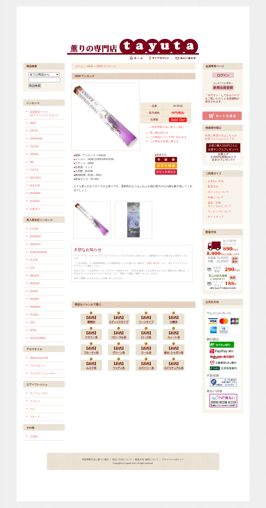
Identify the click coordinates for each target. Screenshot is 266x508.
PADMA (34, 299)
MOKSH (34, 283)
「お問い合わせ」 (153, 263)
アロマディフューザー (43, 373)
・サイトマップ (214, 216)
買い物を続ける (159, 132)
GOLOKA (35, 177)
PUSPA (34, 314)
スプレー (35, 401)
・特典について (214, 197)
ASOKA (34, 154)
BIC (32, 162)
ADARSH (35, 236)
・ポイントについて (217, 191)
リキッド (35, 416)
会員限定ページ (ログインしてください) (44, 113)
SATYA (34, 130)
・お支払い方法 (214, 181)
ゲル (32, 409)
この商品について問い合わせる (168, 137)
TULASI (34, 146)
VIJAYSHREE (38, 338)
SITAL (33, 330)
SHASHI (35, 201)
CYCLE (34, 169)
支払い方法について (122, 459)
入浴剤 (34, 436)
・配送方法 (211, 186)
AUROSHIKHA (38, 252)
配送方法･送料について (146, 459)
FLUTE (34, 259)
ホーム (79, 66)
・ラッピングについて (218, 211)
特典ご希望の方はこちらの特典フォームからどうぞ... (221, 137)
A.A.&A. (34, 228)
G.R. (32, 267)
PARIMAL (35, 306)
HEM (33, 123)
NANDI (34, 291)
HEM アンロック (106, 66)
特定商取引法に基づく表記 (95, 459)
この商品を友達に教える (164, 141)
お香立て (35, 209)
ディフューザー (39, 393)
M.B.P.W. (35, 185)
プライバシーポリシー (173, 459)
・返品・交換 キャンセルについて (218, 204)
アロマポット (38, 365)
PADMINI (35, 193)
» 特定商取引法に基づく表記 (166, 127)
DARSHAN (36, 138)
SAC (32, 322)
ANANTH (35, 244)
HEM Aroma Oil (39, 358)
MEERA (34, 275)
